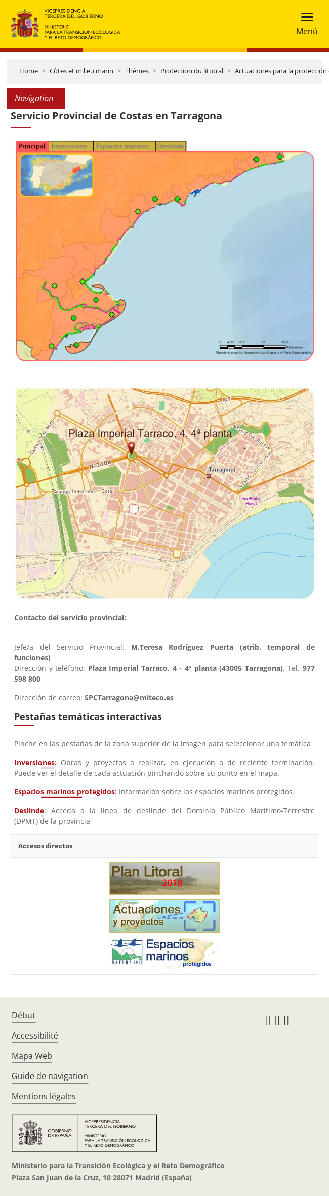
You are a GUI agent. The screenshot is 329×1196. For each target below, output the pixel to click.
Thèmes (137, 70)
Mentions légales (44, 1096)
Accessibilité (35, 1035)
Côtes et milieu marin (81, 70)
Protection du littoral (191, 70)
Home (28, 70)
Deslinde (29, 810)
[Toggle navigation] (304, 24)
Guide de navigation (50, 1076)
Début (23, 1015)
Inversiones (34, 762)
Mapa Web (32, 1055)
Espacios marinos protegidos (64, 791)
